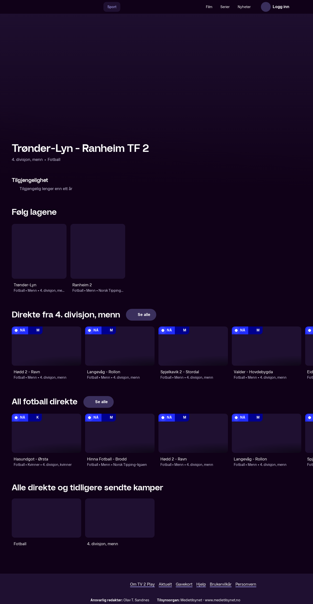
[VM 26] (161, 7)
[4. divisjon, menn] (120, 518)
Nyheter (244, 7)
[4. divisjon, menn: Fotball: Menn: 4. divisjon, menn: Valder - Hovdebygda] (266, 346)
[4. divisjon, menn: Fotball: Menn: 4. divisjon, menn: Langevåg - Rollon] (120, 346)
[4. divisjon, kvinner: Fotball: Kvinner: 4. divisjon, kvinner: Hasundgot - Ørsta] (46, 433)
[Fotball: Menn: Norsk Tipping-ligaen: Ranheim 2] (97, 251)
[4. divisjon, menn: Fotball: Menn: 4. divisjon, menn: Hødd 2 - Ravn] (46, 346)
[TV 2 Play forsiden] (48, 7)
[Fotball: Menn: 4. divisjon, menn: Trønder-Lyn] (39, 251)
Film (209, 7)
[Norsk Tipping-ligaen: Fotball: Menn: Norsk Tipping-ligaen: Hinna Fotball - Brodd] (120, 433)
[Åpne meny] (296, 7)
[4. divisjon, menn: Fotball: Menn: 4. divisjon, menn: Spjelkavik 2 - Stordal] (193, 346)
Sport (111, 7)
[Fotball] (46, 518)
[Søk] (98, 7)
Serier (225, 7)
